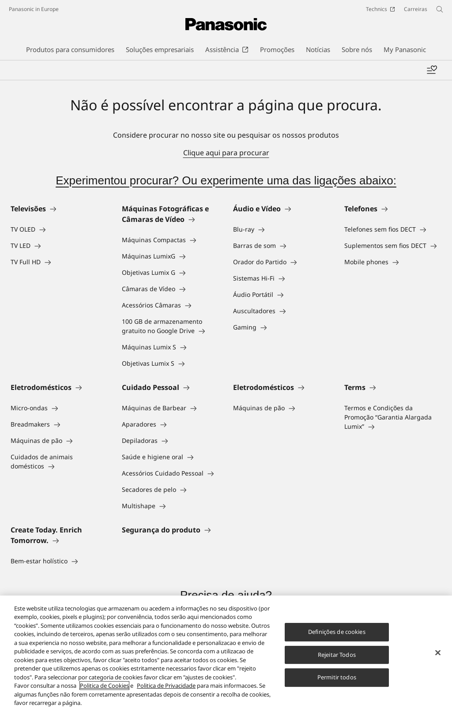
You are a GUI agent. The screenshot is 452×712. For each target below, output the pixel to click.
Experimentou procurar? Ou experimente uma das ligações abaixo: (226, 180)
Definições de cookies (336, 632)
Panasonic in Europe (34, 9)
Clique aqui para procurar (226, 152)
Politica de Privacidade (166, 686)
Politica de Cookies (104, 686)
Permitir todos (336, 678)
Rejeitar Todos (337, 655)
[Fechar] (438, 653)
